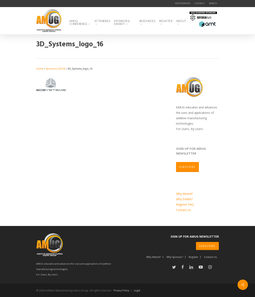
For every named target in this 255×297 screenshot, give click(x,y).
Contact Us (183, 210)
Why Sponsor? (174, 257)
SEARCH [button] (213, 3)
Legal (137, 290)
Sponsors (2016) (55, 68)
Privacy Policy (121, 290)
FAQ (191, 204)
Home (39, 68)
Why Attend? (184, 194)
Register (182, 204)
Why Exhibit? (184, 199)
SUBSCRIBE (207, 246)
